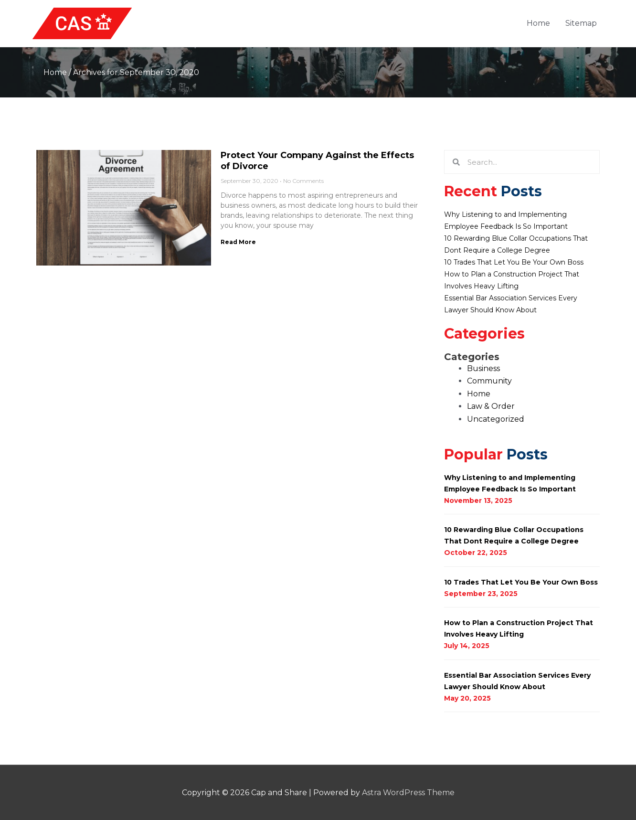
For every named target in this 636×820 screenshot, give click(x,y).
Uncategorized (495, 419)
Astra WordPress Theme (408, 792)
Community (489, 380)
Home (538, 23)
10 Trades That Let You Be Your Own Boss (513, 262)
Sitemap (581, 23)
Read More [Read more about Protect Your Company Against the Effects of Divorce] (238, 241)
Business (483, 368)
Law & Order (491, 406)
